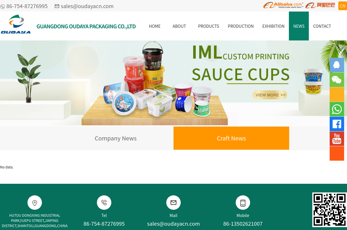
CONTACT (322, 26)
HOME (154, 26)
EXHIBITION (273, 26)
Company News (116, 138)
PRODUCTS (208, 26)
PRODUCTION (241, 26)
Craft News (231, 138)
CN (342, 6)
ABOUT (179, 26)
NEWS (298, 26)
